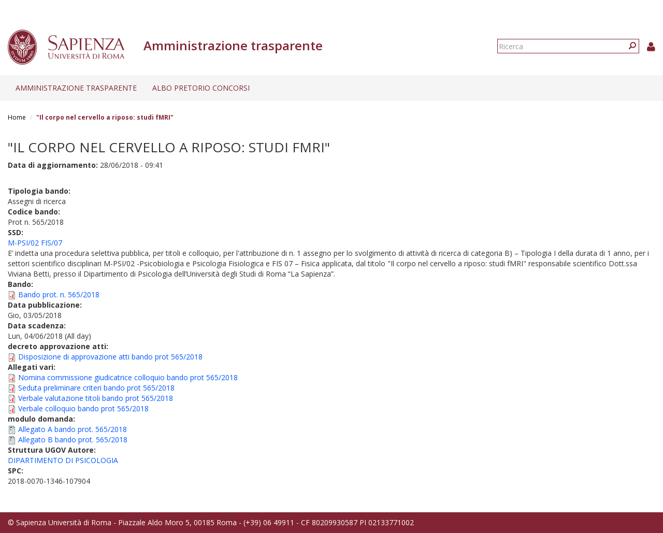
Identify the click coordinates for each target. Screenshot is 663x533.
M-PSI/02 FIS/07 (35, 243)
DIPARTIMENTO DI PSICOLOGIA (63, 460)
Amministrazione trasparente (76, 88)
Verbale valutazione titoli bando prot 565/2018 (95, 398)
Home (17, 117)
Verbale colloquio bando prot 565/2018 (83, 408)
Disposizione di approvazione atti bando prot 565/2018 (110, 357)
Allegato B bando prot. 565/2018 (72, 439)
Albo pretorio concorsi (201, 88)
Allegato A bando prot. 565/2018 (72, 429)
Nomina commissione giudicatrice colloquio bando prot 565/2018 (128, 377)
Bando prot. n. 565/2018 (58, 294)
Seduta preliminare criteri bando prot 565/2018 (96, 388)
